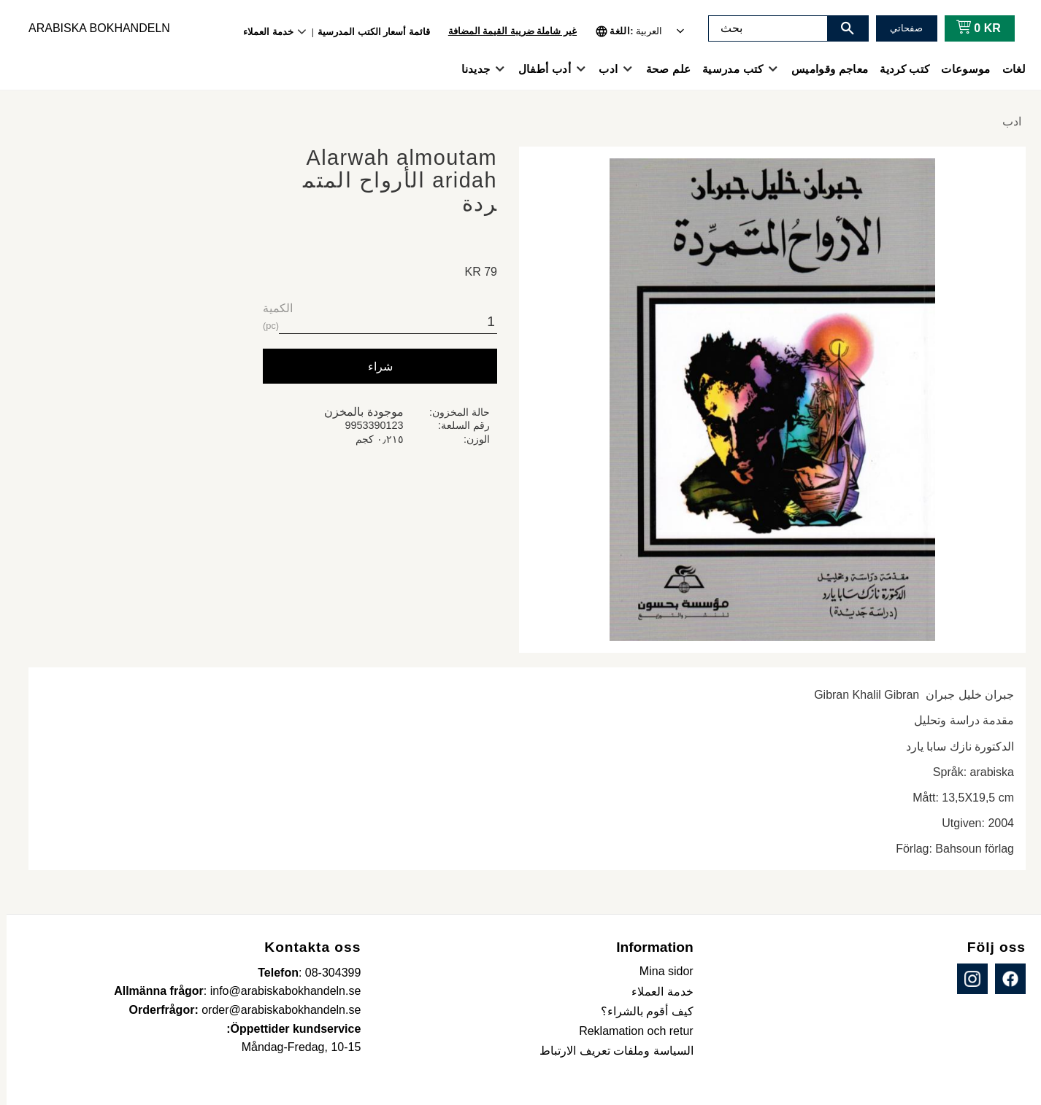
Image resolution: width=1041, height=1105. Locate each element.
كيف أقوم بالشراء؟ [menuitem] (640, 1011)
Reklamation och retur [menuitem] (629, 1031)
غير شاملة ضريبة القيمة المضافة (506, 31)
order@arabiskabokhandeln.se (274, 1010)
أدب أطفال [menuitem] (538, 69)
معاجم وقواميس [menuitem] (823, 69)
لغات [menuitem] (1007, 69)
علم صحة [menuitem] (661, 69)
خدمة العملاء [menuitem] (262, 31)
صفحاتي (899, 28)
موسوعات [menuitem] (958, 69)
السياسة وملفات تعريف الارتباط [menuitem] (609, 1050)
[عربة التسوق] (969, 28)
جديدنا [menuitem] (469, 69)
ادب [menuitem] (601, 69)
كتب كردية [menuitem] (898, 69)
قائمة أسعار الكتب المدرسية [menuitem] (367, 31)
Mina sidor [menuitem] (660, 971)
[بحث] (841, 28)
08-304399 (327, 972)
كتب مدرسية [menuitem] (726, 69)
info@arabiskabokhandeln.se (279, 991)
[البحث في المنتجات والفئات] (761, 28)
